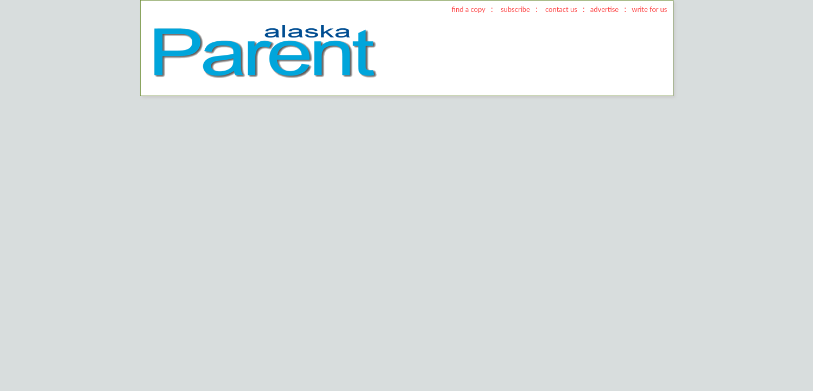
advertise (604, 9)
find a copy (468, 9)
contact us (561, 9)
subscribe (515, 9)
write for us (649, 9)
